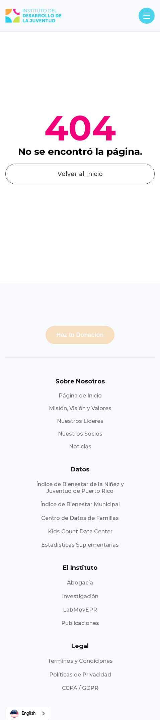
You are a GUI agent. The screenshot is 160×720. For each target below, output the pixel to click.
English (22, 714)
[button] (147, 16)
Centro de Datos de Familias (80, 518)
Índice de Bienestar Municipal (80, 504)
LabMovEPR (80, 610)
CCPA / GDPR (80, 688)
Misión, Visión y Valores (80, 408)
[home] (33, 16)
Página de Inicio (80, 395)
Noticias (80, 446)
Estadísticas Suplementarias (80, 545)
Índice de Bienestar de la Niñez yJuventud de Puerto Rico (80, 487)
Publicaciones (80, 623)
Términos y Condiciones (80, 661)
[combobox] (28, 713)
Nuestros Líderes (80, 421)
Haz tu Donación (79, 335)
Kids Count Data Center (80, 531)
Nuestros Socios (80, 434)
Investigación (80, 596)
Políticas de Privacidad (80, 674)
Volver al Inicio (80, 180)
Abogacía (80, 582)
